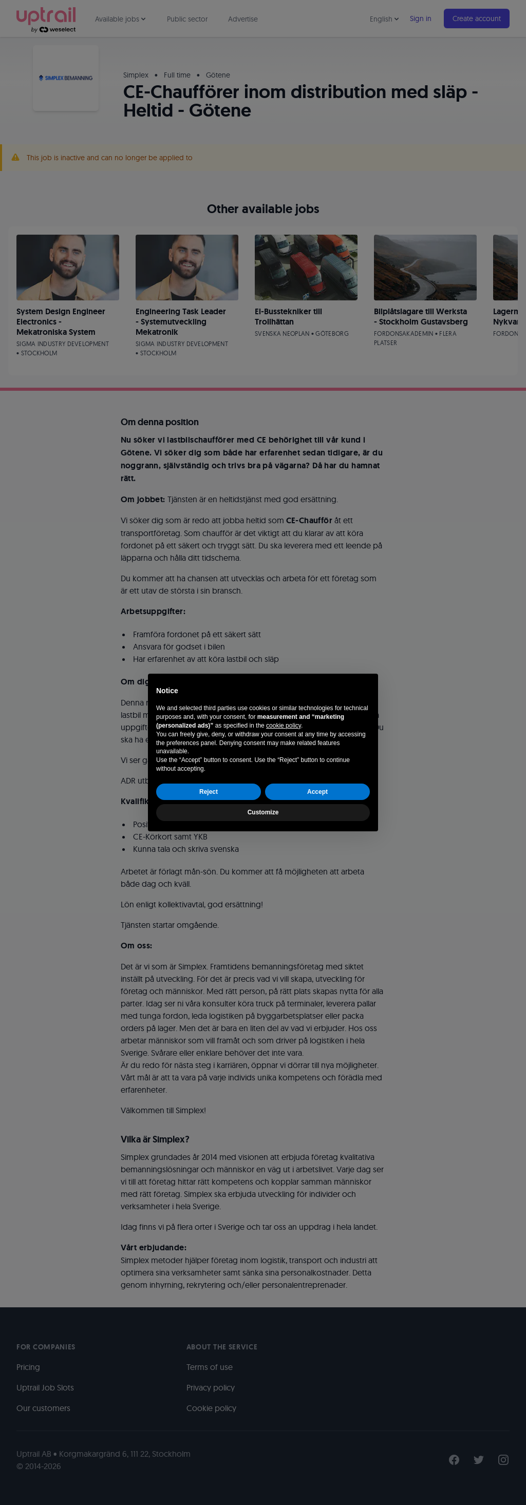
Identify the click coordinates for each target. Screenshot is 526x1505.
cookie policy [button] (283, 725)
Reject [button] (208, 791)
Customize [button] (263, 812)
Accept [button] (317, 791)
